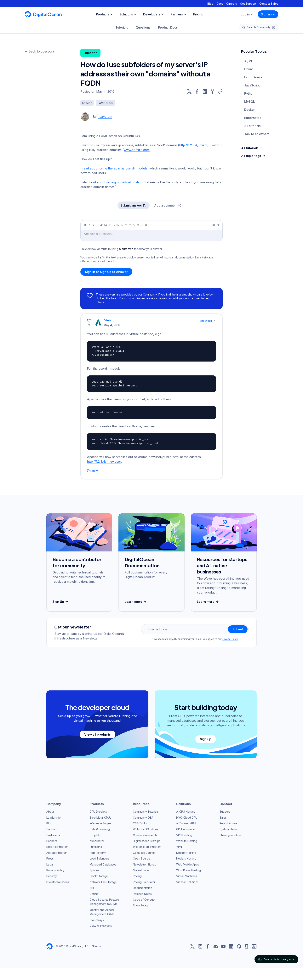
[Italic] (89, 225)
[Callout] (138, 225)
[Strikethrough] (97, 225)
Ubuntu (249, 69)
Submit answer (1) (133, 205)
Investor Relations (57, 882)
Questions (143, 27)
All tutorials (252, 126)
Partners (51, 841)
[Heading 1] (113, 225)
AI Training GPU (186, 823)
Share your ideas (230, 835)
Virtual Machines (186, 876)
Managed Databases (103, 864)
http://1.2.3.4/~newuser (104, 461)
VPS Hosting (184, 835)
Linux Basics (253, 77)
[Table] (142, 225)
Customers (53, 835)
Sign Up (61, 602)
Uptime (94, 893)
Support (225, 811)
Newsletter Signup (144, 864)
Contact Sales (268, 3)
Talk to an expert (256, 134)
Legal (49, 864)
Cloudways (97, 920)
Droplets (95, 835)
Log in (247, 14)
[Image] (105, 225)
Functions (96, 846)
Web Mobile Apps (187, 864)
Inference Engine (100, 823)
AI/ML (248, 61)
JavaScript (252, 85)
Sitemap (97, 946)
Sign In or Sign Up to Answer (106, 272)
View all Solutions (187, 882)
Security (51, 876)
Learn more (136, 602)
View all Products (101, 925)
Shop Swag (140, 905)
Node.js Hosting (186, 858)
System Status (228, 829)
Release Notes (142, 893)
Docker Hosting (186, 852)
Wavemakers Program (147, 846)
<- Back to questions (40, 51)
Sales (223, 817)
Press (50, 858)
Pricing (137, 876)
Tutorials (121, 27)
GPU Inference (185, 829)
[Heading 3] (121, 225)
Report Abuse (228, 823)
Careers (231, 3)
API (92, 887)
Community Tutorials (145, 811)
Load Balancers (99, 858)
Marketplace (141, 870)
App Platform (98, 852)
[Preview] (213, 225)
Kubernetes (252, 118)
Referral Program (57, 846)
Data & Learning (100, 829)
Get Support (248, 3)
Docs (219, 3)
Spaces (94, 870)
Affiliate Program (56, 852)
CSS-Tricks (140, 823)
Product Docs (168, 27)
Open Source (141, 858)
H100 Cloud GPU (186, 817)
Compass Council (144, 852)
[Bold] (85, 225)
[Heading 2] (117, 225)
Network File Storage (103, 882)
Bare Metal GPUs (100, 817)
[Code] (146, 225)
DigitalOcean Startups (146, 841)
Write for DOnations (145, 829)
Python (249, 93)
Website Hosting (186, 841)
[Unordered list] (125, 225)
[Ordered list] (129, 225)
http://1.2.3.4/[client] (194, 145)
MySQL (249, 101)
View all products (97, 734)
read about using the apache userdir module (114, 168)
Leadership (53, 817)
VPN (179, 846)
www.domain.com (137, 150)
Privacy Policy (230, 639)
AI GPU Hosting (185, 811)
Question (90, 53)
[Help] (217, 225)
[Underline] (93, 225)
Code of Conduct (144, 899)
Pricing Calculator (144, 882)
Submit (237, 629)
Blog (210, 3)
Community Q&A (143, 817)
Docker (249, 110)
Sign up (268, 14)
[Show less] (214, 320)
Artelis (107, 320)
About (50, 811)
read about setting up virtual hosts (114, 182)
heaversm (105, 117)
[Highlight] (109, 225)
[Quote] (133, 225)
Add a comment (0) (168, 205)
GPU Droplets (98, 811)
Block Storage (99, 876)
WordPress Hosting (188, 870)
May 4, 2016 (112, 325)
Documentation (142, 887)
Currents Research (145, 835)
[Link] (101, 225)
